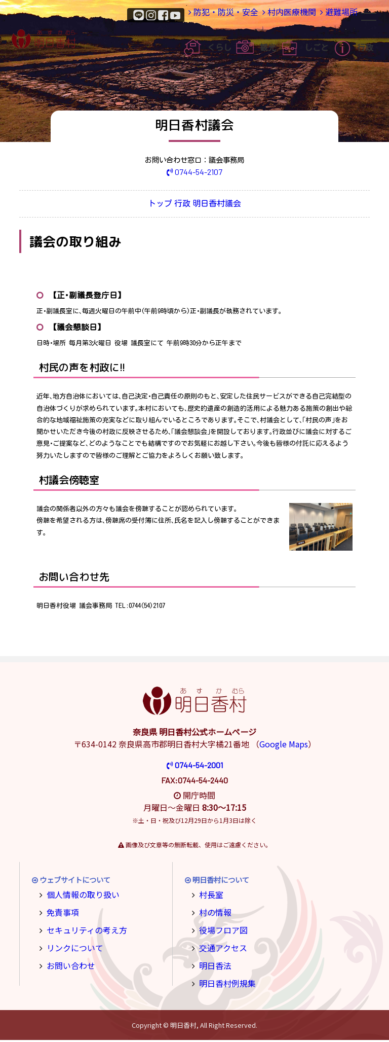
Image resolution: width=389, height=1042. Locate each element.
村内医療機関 (277, 14)
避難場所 (334, 14)
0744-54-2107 (195, 171)
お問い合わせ (67, 961)
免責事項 (60, 912)
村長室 (209, 895)
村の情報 (213, 912)
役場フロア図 (220, 928)
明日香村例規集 (223, 978)
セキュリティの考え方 (81, 928)
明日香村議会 (232, 204)
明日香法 (213, 961)
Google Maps (283, 746)
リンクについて (71, 945)
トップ (146, 204)
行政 (184, 204)
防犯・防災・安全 (206, 14)
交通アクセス (220, 945)
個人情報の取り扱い (78, 895)
